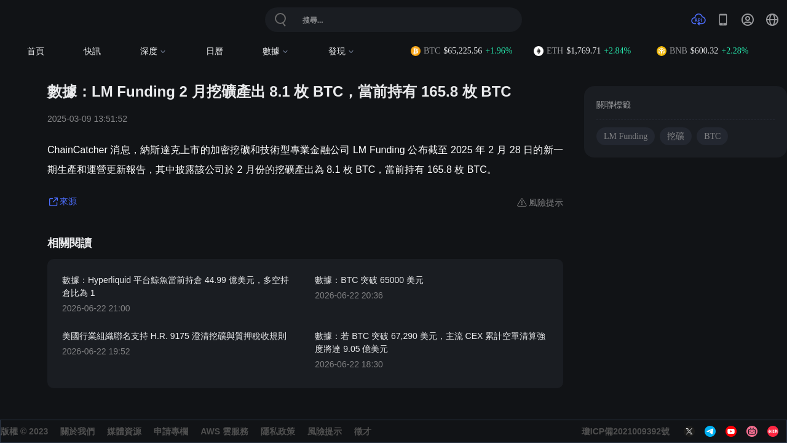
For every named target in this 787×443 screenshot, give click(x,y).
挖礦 (675, 136)
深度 (153, 51)
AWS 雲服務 (224, 431)
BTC (712, 136)
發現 (341, 51)
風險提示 (324, 431)
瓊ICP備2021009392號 (626, 431)
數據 (276, 51)
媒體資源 (124, 431)
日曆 (214, 51)
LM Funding (625, 136)
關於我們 (77, 431)
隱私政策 (278, 431)
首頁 (35, 51)
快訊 (92, 51)
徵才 (362, 431)
